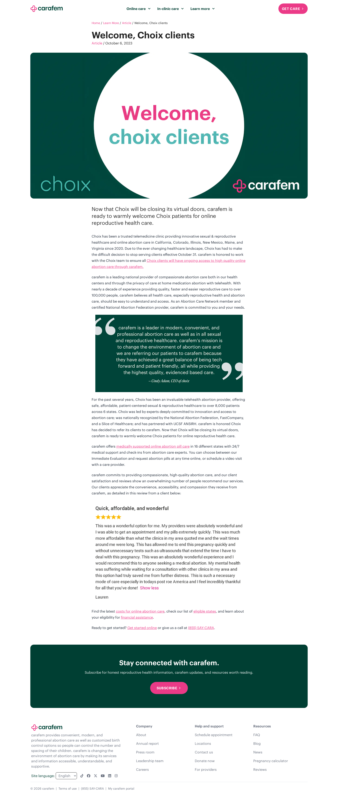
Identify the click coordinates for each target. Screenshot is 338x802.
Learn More (111, 23)
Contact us (204, 752)
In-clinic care (170, 9)
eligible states (204, 611)
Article (126, 23)
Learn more (202, 9)
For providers (206, 769)
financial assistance (137, 617)
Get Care (293, 9)
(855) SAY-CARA (201, 628)
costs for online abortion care (140, 611)
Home (96, 23)
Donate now (205, 761)
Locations (203, 743)
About (141, 735)
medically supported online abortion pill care (153, 446)
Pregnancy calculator (270, 761)
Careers (142, 769)
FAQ (256, 735)
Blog (257, 743)
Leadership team (150, 761)
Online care (138, 9)
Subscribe (169, 688)
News (257, 752)
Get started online (142, 628)
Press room (145, 752)
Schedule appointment (213, 735)
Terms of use (67, 789)
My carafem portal (121, 789)
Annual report (147, 743)
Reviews (260, 769)
